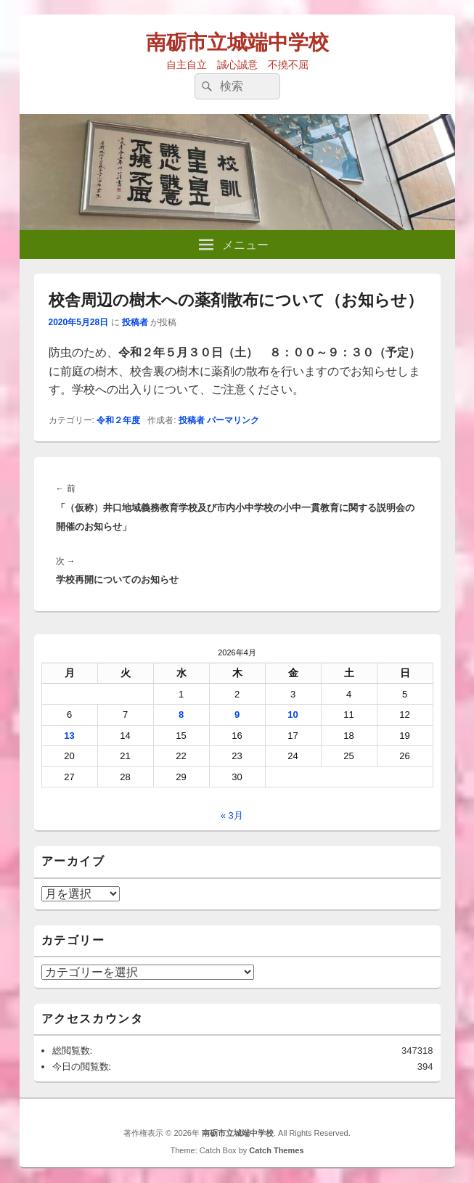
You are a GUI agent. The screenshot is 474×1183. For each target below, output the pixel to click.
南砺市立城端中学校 (237, 42)
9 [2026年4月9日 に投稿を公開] (237, 714)
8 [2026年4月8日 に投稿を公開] (181, 714)
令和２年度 (118, 420)
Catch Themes (276, 1150)
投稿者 (135, 322)
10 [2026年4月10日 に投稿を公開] (292, 714)
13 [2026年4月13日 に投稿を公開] (69, 735)
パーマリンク (233, 420)
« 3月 (232, 815)
